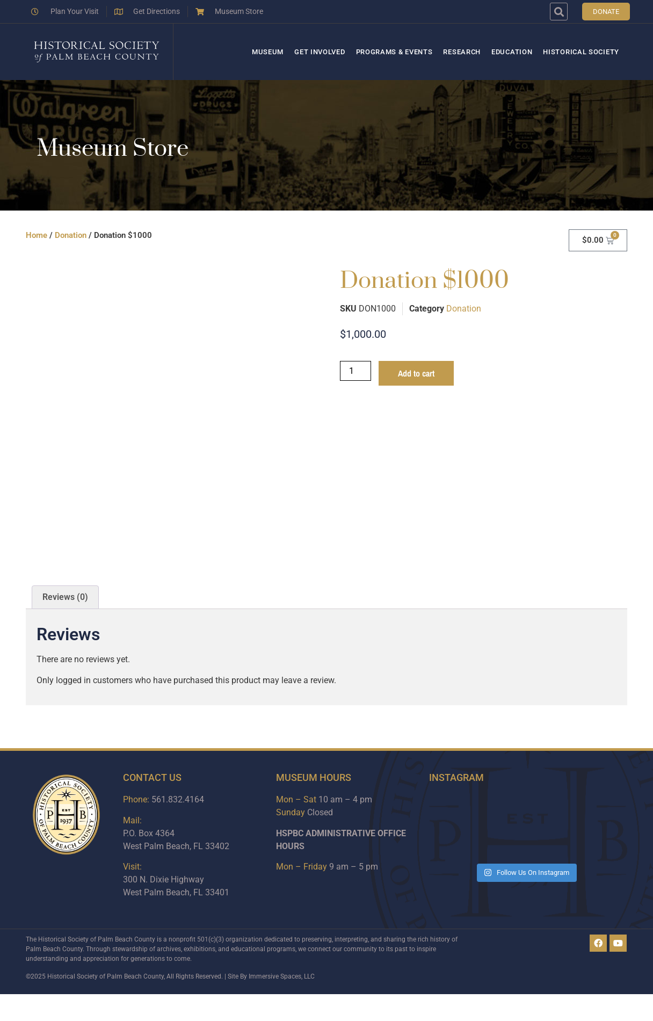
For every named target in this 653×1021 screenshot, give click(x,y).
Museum (268, 52)
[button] (559, 11)
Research (462, 52)
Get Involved (319, 52)
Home (36, 235)
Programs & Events (394, 52)
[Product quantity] (355, 371)
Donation (70, 235)
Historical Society (581, 52)
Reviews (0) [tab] (65, 597)
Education (511, 52)
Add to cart (416, 373)
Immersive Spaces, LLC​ (282, 976)
